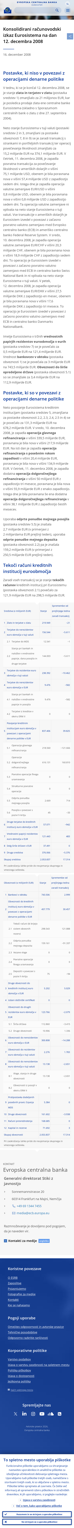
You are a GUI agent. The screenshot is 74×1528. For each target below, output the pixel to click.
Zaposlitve (14, 1283)
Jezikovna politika (19, 1381)
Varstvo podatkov (19, 1359)
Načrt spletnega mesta (22, 1389)
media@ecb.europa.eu (33, 1213)
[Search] (35, 10)
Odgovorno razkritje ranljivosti (28, 1338)
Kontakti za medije (22, 1241)
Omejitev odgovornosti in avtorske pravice (36, 1327)
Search (57, 10)
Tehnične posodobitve (22, 1332)
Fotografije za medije (22, 1294)
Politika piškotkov (19, 1370)
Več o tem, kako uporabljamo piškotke (39, 1506)
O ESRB (13, 1278)
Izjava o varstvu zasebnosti (39, 1500)
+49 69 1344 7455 (29, 1206)
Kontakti (13, 1300)
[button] (67, 3)
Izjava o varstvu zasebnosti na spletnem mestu (38, 1365)
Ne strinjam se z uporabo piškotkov (39, 1521)
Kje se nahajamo (19, 1305)
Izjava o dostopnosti (21, 1376)
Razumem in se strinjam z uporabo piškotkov (39, 1514)
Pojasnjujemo (17, 1289)
